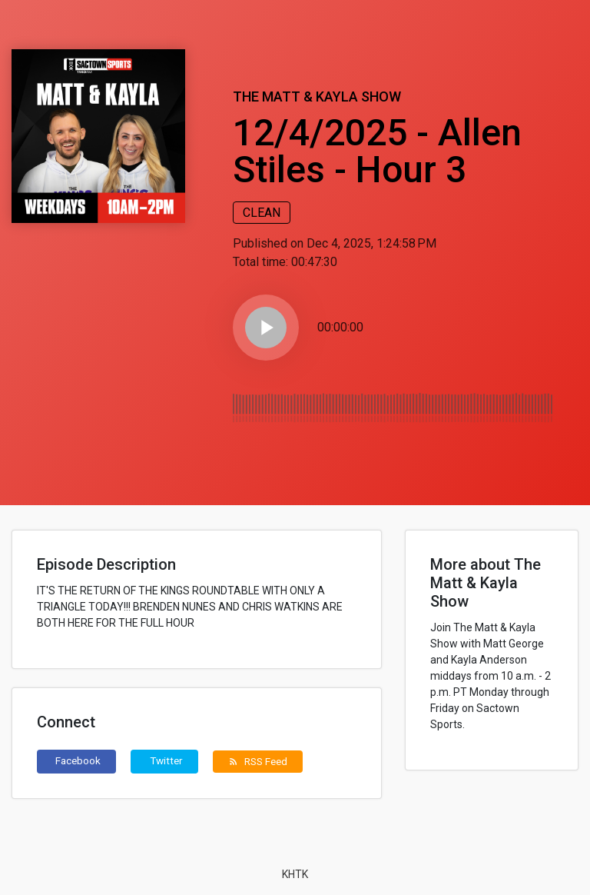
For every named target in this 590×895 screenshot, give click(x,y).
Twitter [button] (166, 760)
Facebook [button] (78, 760)
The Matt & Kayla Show (317, 96)
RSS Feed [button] (257, 761)
